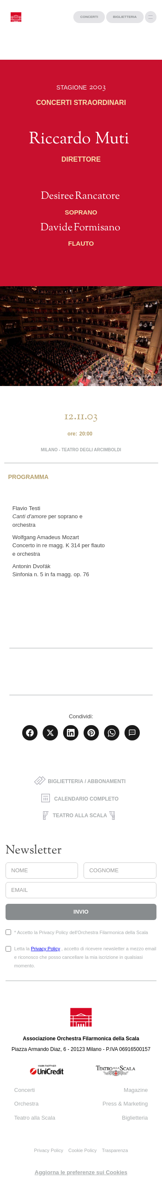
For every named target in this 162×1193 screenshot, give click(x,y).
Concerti (24, 1090)
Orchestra (26, 1103)
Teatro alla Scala (34, 1118)
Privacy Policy (45, 948)
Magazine (136, 1090)
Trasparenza (115, 1150)
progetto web (14, 1189)
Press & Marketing (125, 1103)
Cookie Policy (82, 1150)
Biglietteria (135, 1118)
